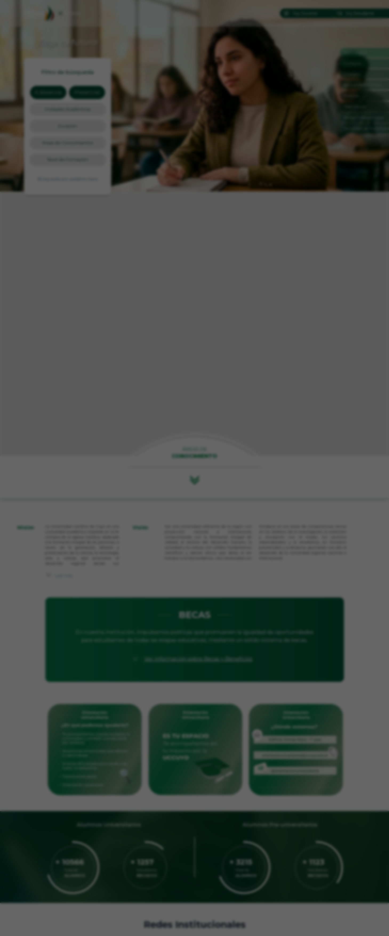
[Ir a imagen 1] (190, 553)
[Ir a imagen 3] (199, 553)
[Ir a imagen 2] (194, 553)
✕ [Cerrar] (252, 385)
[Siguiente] (251, 468)
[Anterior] (137, 468)
